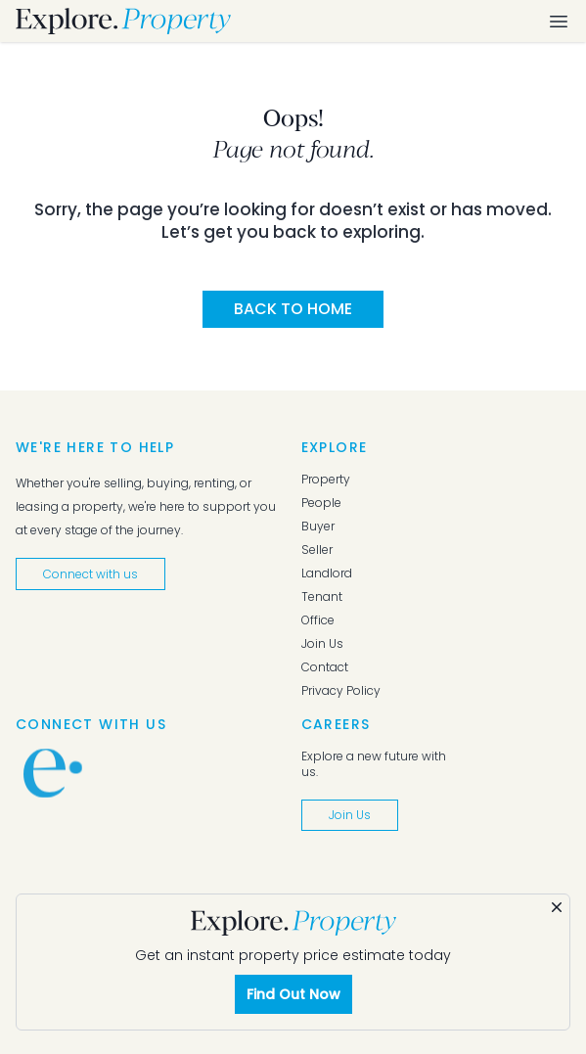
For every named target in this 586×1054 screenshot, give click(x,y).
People (321, 503)
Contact (324, 667)
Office (318, 620)
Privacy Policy (341, 691)
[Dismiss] (556, 907)
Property (325, 479)
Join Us (322, 644)
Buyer (318, 526)
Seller (317, 550)
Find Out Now (293, 994)
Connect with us (90, 574)
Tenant (321, 597)
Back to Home (293, 309)
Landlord (326, 573)
